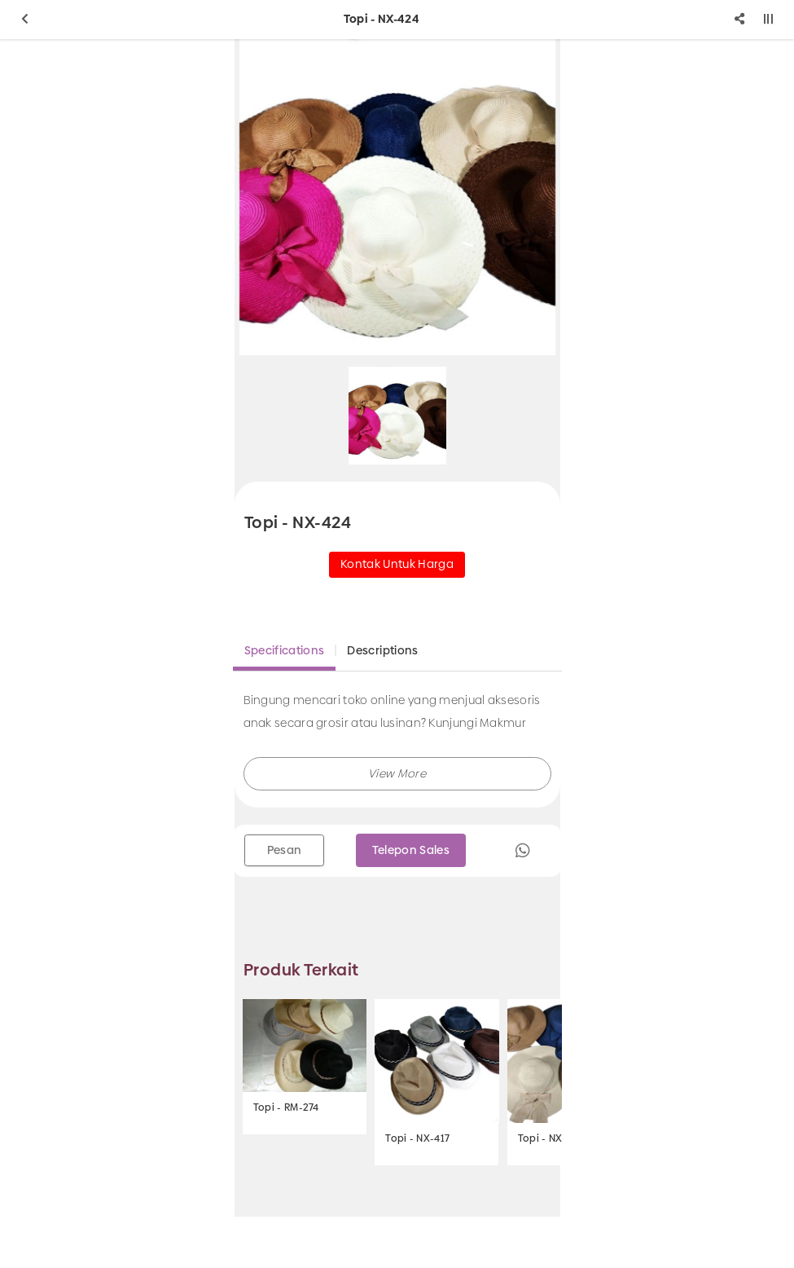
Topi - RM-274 (286, 1107)
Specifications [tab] (284, 650)
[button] (397, 773)
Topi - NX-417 (417, 1138)
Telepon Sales (411, 850)
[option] (397, 197)
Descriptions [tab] (382, 650)
